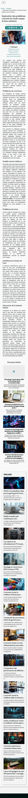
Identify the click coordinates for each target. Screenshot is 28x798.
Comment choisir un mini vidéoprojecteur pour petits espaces (14, 645)
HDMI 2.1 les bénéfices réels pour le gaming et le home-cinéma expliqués (14, 493)
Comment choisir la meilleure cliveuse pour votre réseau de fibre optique (12, 595)
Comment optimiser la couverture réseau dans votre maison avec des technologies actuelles (12, 749)
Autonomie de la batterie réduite (13, 56)
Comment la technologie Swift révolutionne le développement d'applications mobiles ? (14, 431)
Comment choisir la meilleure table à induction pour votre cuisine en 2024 (13, 697)
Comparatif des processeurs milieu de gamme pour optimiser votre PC (14, 620)
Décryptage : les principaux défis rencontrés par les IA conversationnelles (14, 381)
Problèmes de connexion (13, 49)
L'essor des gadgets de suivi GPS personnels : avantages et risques (14, 773)
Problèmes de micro (13, 52)
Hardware (8, 8)
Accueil (3, 8)
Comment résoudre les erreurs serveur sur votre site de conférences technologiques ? (14, 456)
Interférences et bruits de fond (13, 54)
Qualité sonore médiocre (13, 51)
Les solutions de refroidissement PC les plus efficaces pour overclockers (14, 544)
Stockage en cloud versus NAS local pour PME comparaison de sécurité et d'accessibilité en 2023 (14, 570)
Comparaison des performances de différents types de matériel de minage (14, 671)
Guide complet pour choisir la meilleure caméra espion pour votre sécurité (14, 723)
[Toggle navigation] (3, 2)
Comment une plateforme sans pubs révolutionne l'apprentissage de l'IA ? (14, 406)
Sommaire (14, 47)
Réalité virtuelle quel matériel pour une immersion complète (11, 518)
